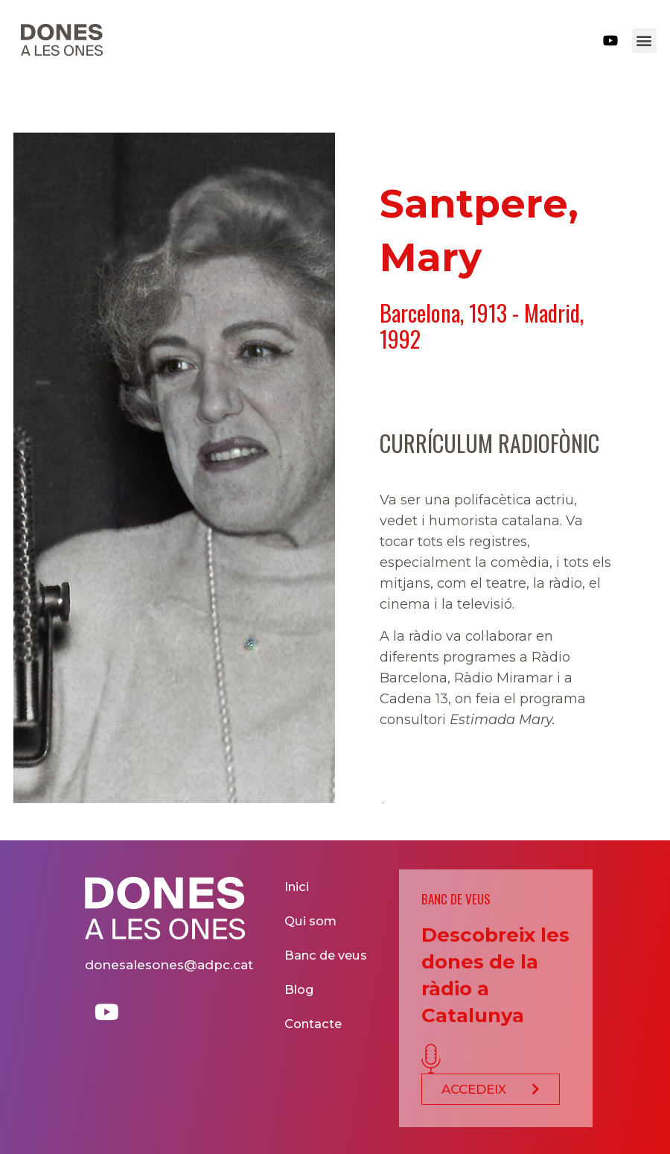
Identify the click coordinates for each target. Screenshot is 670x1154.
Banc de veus (326, 955)
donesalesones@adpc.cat (169, 964)
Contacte (314, 1023)
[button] (644, 40)
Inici (298, 886)
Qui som (311, 920)
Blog (300, 989)
